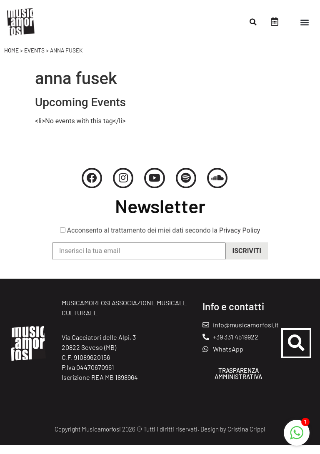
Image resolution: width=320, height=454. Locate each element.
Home (11, 58)
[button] (253, 22)
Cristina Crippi (246, 438)
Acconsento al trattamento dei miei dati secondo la (160, 245)
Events (34, 58)
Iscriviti (246, 265)
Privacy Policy (239, 245)
